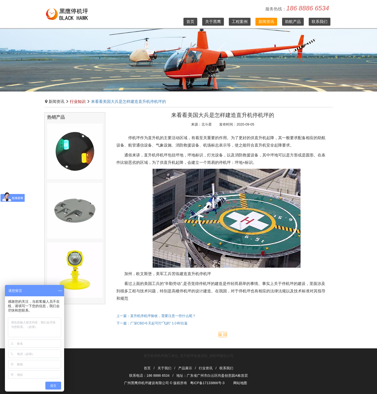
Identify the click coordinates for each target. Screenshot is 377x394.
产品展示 (185, 368)
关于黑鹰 (213, 21)
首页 (190, 21)
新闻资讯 (266, 21)
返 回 (223, 335)
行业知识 (78, 101)
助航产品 (293, 21)
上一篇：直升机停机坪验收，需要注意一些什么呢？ (156, 316)
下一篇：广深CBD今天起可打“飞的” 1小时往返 (152, 323)
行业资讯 (206, 368)
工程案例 (240, 21)
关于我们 (164, 368)
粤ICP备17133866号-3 (207, 383)
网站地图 (240, 383)
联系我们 (319, 21)
